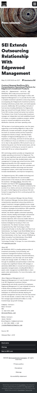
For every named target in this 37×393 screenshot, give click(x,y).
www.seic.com (5, 274)
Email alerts (5, 343)
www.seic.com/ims (10, 243)
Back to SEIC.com (7, 351)
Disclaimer (18, 368)
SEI (29, 91)
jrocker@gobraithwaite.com (11, 325)
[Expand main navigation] (34, 3)
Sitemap (4, 347)
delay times (28, 386)
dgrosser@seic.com (8, 313)
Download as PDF (29, 80)
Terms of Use (28, 390)
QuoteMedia (22, 385)
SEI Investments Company (18, 358)
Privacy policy (18, 364)
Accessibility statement (18, 376)
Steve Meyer (17, 181)
